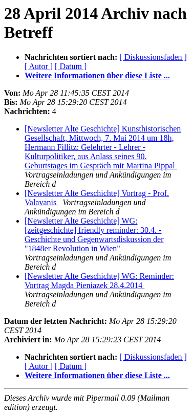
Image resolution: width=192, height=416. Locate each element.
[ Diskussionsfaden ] (153, 57)
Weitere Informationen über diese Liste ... (97, 75)
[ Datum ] (71, 66)
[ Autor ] (39, 66)
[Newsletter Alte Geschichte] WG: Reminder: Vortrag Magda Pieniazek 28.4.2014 (99, 281)
